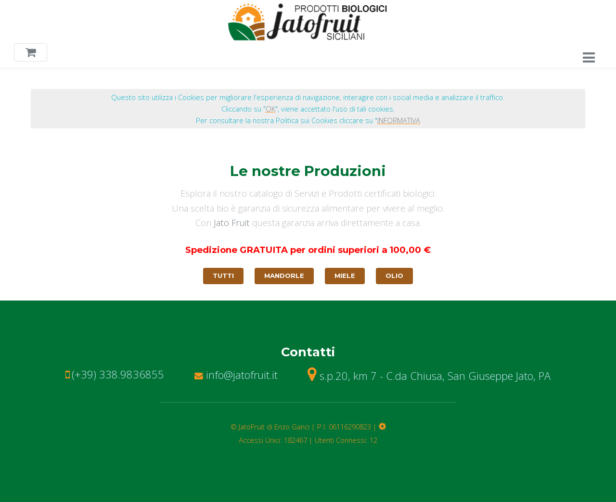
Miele (344, 275)
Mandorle (284, 275)
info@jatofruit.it (236, 374)
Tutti (223, 275)
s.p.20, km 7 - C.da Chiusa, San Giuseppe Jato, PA (429, 375)
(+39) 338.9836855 (118, 374)
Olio (394, 275)
